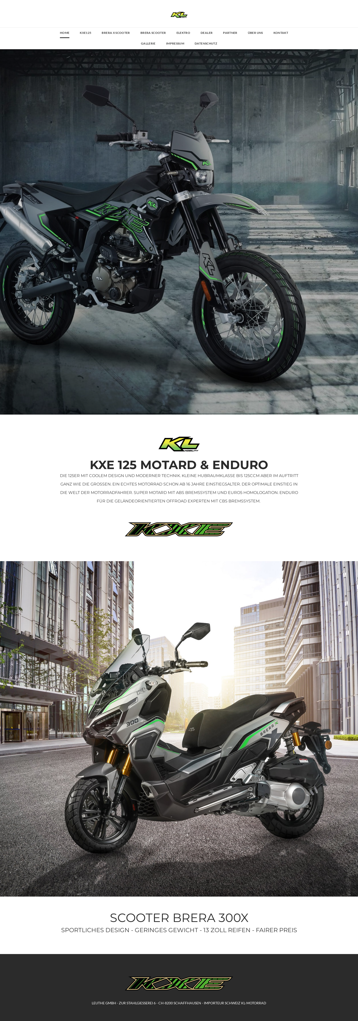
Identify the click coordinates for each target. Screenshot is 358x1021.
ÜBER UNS (255, 33)
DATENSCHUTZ (206, 43)
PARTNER (230, 33)
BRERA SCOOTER (153, 33)
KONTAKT (280, 33)
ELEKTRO (183, 33)
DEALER (207, 33)
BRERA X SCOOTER (116, 33)
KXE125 (85, 33)
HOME (64, 33)
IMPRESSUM (175, 43)
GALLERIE (148, 43)
